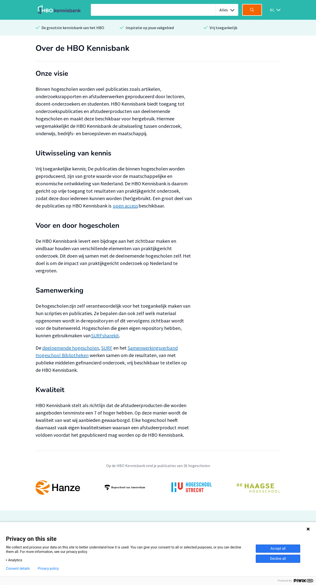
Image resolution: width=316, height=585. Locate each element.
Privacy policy (48, 568)
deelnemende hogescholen (70, 348)
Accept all (278, 548)
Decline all (278, 559)
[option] (158, 487)
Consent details (18, 568)
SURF (106, 348)
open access (125, 206)
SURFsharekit (105, 335)
